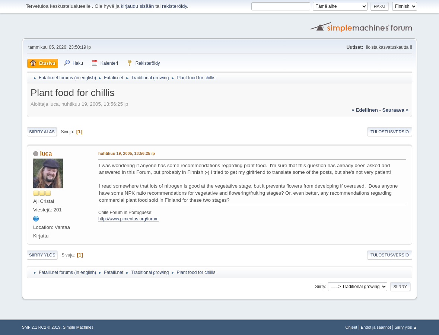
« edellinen (364, 110)
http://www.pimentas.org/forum (128, 218)
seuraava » (395, 110)
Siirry (320, 286)
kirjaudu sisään (137, 6)
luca (46, 153)
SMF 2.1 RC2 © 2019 (41, 327)
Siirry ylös (42, 255)
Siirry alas (42, 132)
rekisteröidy (174, 6)
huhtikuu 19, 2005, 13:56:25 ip (126, 153)
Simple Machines (78, 327)
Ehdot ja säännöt (376, 327)
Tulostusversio (389, 132)
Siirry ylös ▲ (406, 327)
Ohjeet (351, 327)
